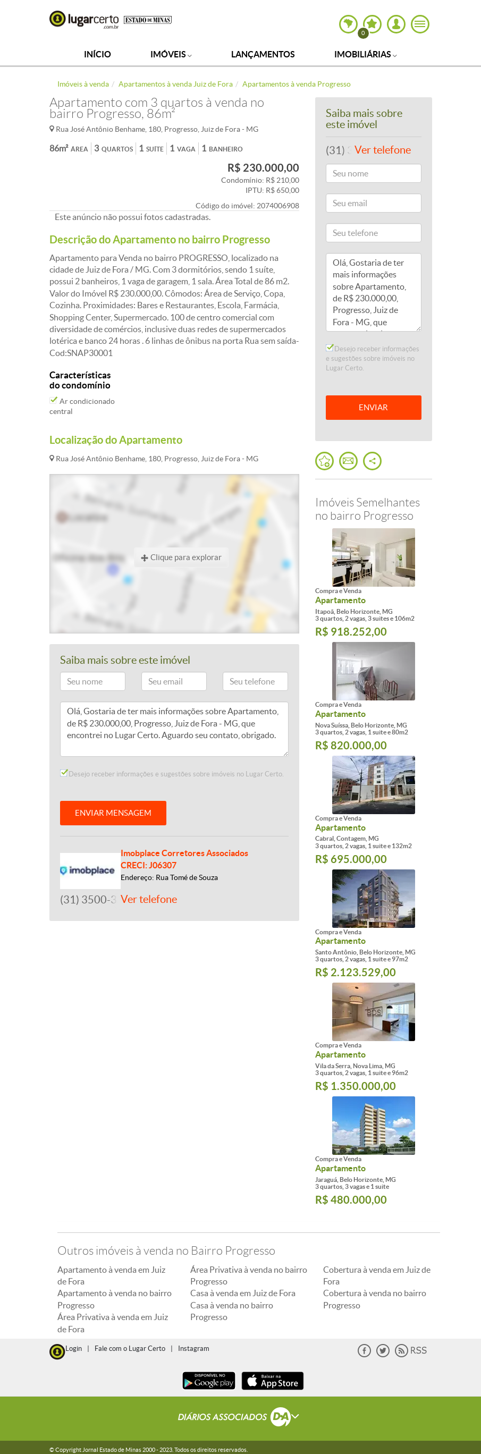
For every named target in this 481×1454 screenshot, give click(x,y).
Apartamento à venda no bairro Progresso (114, 1298)
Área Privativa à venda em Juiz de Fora (112, 1322)
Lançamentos (263, 54)
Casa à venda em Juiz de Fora (243, 1293)
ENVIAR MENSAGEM (113, 812)
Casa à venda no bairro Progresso (231, 1311)
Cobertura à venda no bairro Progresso (374, 1298)
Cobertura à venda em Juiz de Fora (377, 1275)
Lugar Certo (84, 20)
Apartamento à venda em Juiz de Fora (111, 1275)
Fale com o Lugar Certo (130, 1348)
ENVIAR (373, 407)
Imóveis (171, 54)
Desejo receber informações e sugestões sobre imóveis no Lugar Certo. (172, 774)
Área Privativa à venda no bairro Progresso (248, 1275)
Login (73, 1348)
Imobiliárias (365, 54)
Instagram (193, 1348)
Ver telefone (149, 899)
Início (97, 54)
